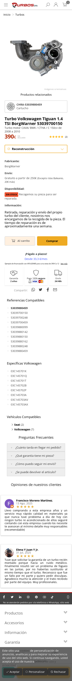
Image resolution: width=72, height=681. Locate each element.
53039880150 (19, 336)
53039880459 (19, 351)
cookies (24, 650)
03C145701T (18, 380)
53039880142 (19, 332)
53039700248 (19, 317)
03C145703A (18, 395)
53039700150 (19, 313)
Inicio (6, 14)
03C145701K (18, 371)
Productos (36, 613)
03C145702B (18, 385)
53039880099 (19, 327)
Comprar (52, 241)
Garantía (36, 642)
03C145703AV (19, 399)
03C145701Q (19, 376)
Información (36, 632)
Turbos (19, 14)
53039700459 (19, 322)
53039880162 (19, 341)
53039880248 (19, 346)
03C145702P (18, 390)
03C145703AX (19, 404)
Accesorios (36, 622)
